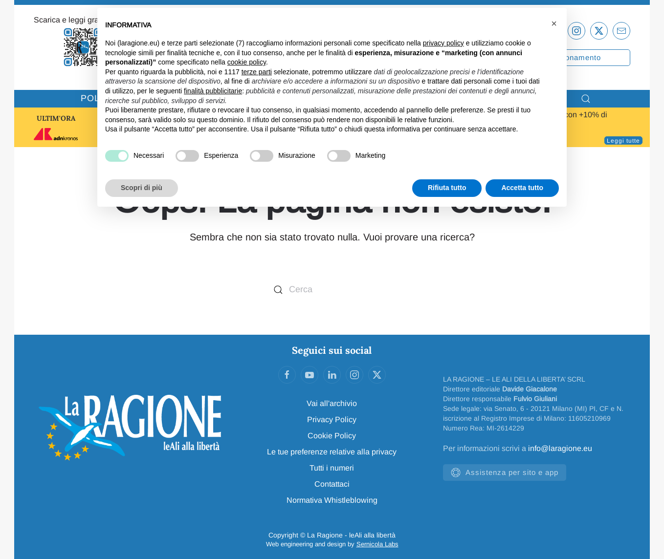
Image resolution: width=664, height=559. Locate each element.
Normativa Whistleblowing (332, 500)
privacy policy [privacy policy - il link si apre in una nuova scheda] (443, 43)
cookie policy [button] (246, 62)
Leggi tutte (623, 140)
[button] (554, 23)
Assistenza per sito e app (504, 472)
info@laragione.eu (560, 448)
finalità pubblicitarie (213, 91)
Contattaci (332, 484)
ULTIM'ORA (56, 118)
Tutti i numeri (332, 468)
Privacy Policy (331, 419)
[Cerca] (332, 290)
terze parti (257, 72)
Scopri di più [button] (141, 188)
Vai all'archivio (332, 403)
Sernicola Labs (377, 544)
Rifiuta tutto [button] (447, 188)
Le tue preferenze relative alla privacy (332, 452)
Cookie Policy (332, 435)
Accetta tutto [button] (522, 188)
